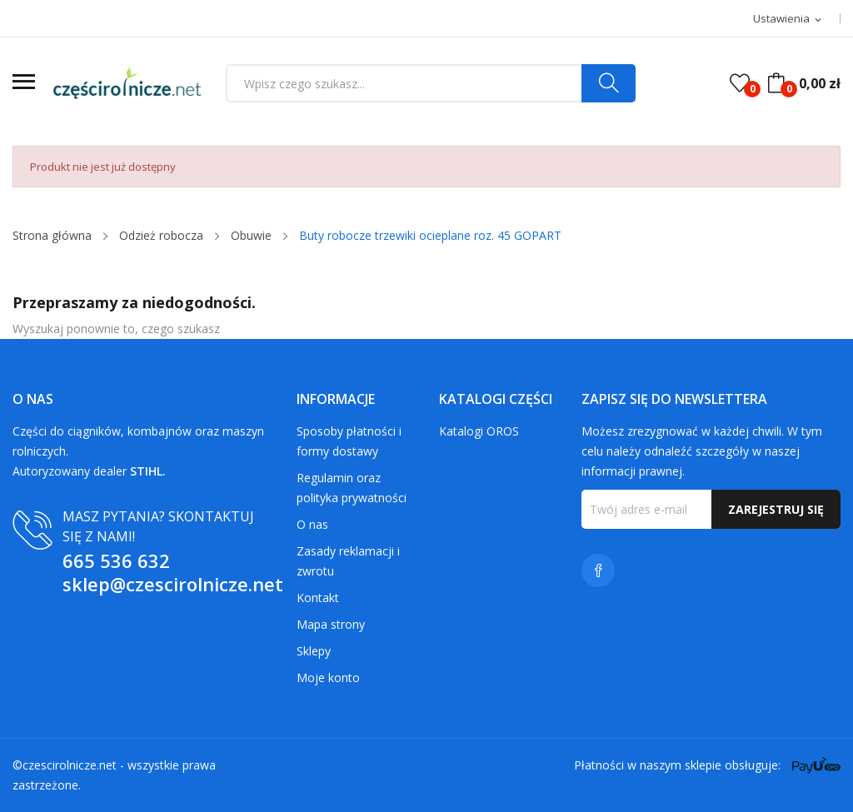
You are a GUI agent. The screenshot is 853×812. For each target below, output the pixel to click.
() (740, 83)
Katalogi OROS (479, 431)
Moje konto (328, 677)
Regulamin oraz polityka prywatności (352, 488)
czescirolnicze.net (69, 765)
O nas (312, 524)
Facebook (598, 570)
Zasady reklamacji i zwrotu (348, 561)
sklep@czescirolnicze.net (172, 583)
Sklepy (314, 651)
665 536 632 (116, 560)
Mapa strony (331, 624)
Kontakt (318, 597)
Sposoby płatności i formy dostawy (349, 441)
